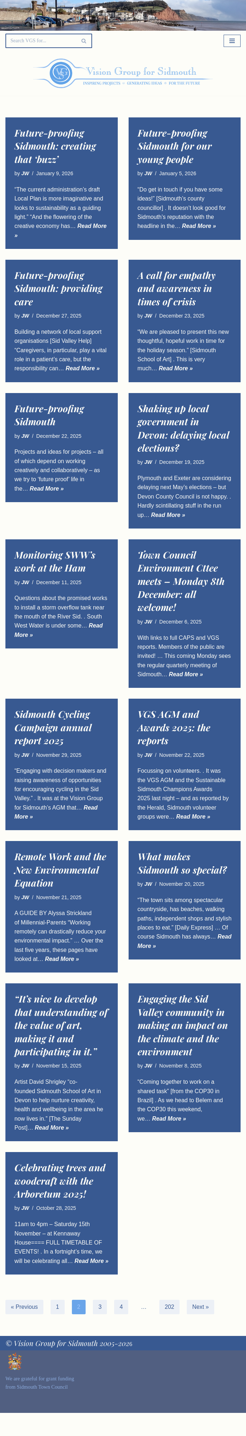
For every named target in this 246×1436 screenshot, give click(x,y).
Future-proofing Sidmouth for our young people (175, 145)
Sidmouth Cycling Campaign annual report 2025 (52, 738)
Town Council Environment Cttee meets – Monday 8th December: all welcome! (181, 592)
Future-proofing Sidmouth (49, 416)
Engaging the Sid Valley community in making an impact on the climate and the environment (183, 1038)
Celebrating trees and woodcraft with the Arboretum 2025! (59, 1193)
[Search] (40, 41)
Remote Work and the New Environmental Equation (60, 881)
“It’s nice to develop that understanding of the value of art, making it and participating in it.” (61, 1038)
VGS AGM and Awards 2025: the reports (174, 738)
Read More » (199, 227)
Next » (201, 1330)
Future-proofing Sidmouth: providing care (58, 289)
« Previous (24, 1330)
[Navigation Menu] (232, 41)
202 (170, 1330)
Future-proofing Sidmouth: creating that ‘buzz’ (55, 145)
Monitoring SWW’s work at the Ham (54, 572)
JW (25, 173)
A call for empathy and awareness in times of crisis (177, 289)
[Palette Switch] (206, 73)
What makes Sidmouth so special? (182, 875)
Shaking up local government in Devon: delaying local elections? (183, 429)
